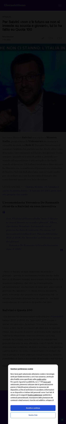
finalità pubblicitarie (35, 395)
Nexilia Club (33, 415)
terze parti (47, 382)
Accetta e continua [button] (33, 408)
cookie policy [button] (41, 379)
